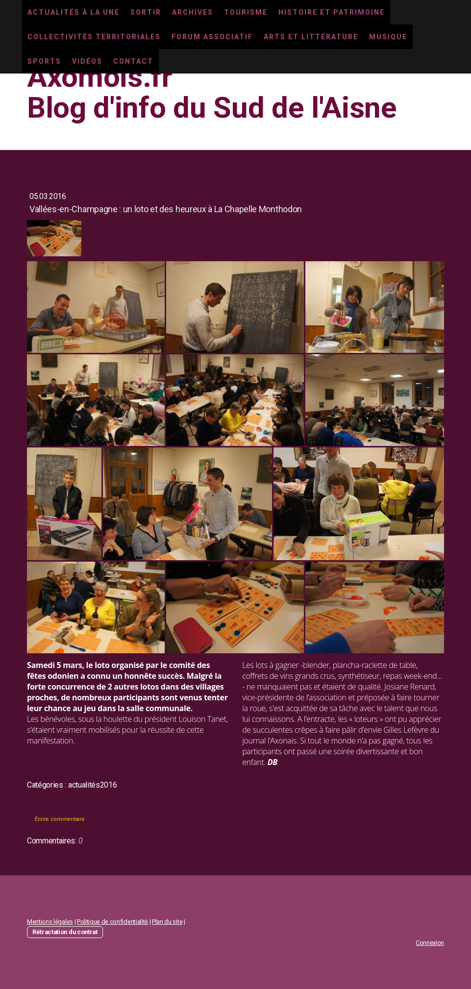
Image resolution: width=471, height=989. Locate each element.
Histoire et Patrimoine (331, 12)
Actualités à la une (73, 12)
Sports (44, 61)
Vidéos (87, 61)
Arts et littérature (311, 37)
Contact (133, 61)
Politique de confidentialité (112, 921)
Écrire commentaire (59, 819)
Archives (192, 12)
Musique (388, 37)
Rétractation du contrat (65, 932)
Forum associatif (212, 37)
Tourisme (246, 12)
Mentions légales (50, 921)
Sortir (145, 12)
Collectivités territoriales (94, 37)
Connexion (430, 942)
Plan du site (167, 921)
